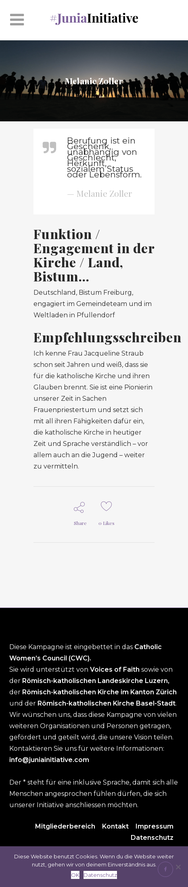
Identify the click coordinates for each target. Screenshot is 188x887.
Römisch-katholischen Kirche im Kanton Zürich (99, 692)
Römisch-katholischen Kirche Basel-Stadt (106, 703)
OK (75, 875)
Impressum (154, 826)
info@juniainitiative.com (49, 760)
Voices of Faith (115, 669)
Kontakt (115, 826)
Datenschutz (152, 837)
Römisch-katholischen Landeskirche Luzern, (95, 681)
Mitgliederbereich (65, 826)
